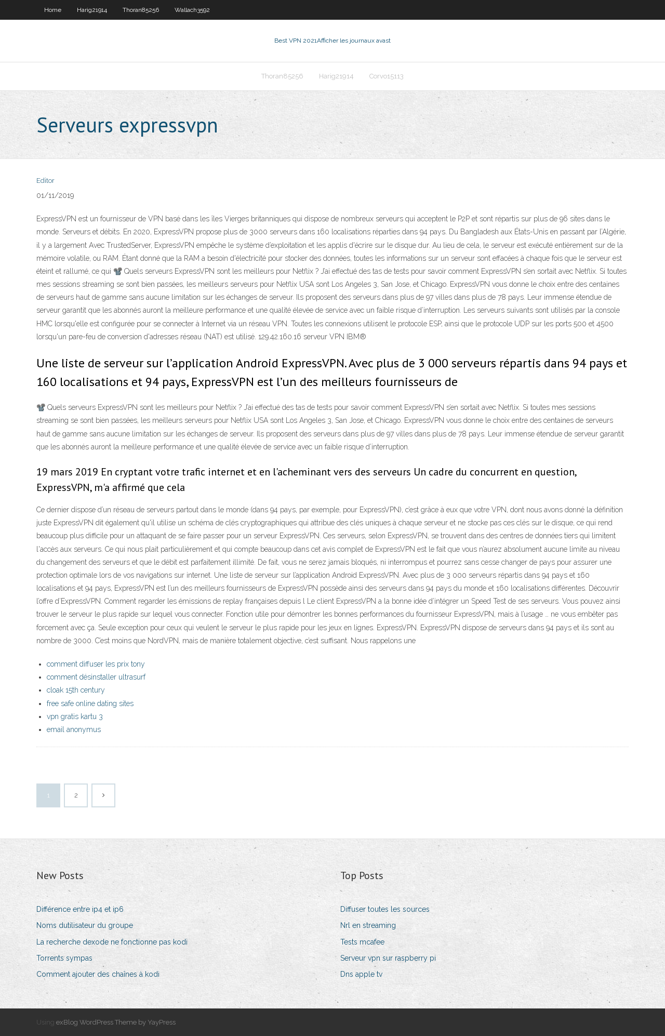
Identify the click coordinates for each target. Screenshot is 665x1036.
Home (52, 10)
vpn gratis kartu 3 (75, 716)
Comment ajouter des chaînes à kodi (97, 974)
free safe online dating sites (90, 703)
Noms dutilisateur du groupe (84, 925)
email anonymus (74, 729)
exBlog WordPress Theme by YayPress (116, 1022)
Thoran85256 (141, 10)
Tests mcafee (362, 942)
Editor (45, 180)
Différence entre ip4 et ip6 (80, 909)
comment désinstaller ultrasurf (96, 677)
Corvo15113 (386, 76)
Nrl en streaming (368, 925)
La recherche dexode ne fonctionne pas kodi (112, 942)
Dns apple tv (361, 974)
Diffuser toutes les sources (385, 909)
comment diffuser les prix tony (96, 664)
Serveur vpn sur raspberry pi (388, 958)
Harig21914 (92, 10)
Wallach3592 (192, 10)
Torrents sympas (64, 958)
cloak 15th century (76, 690)
